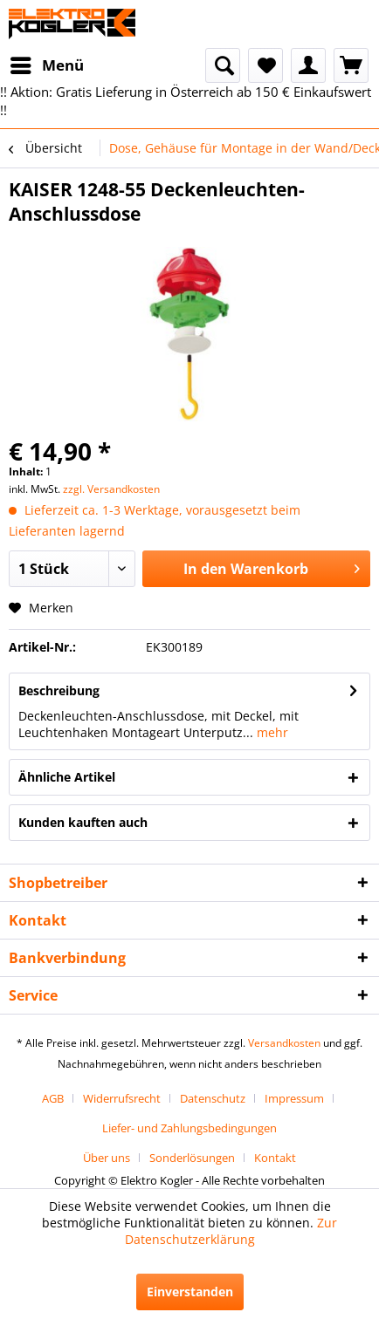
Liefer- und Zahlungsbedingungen (189, 1128)
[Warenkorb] (351, 65)
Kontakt (275, 1157)
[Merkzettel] (265, 65)
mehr (270, 732)
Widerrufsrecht (122, 1098)
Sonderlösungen (192, 1157)
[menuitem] (46, 65)
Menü (47, 63)
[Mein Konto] (308, 65)
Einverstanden (190, 1291)
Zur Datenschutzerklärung (231, 1230)
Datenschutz (212, 1098)
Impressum (294, 1098)
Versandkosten (284, 1042)
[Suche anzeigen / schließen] (222, 65)
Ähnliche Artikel (66, 777)
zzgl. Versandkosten (111, 489)
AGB (53, 1098)
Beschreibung (59, 690)
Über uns (106, 1157)
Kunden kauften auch (83, 822)
